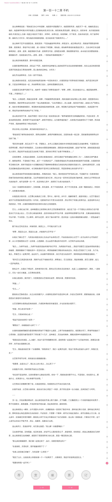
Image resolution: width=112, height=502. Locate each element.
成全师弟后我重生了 (15, 3)
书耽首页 (6, 3)
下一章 (70, 487)
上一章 (42, 487)
